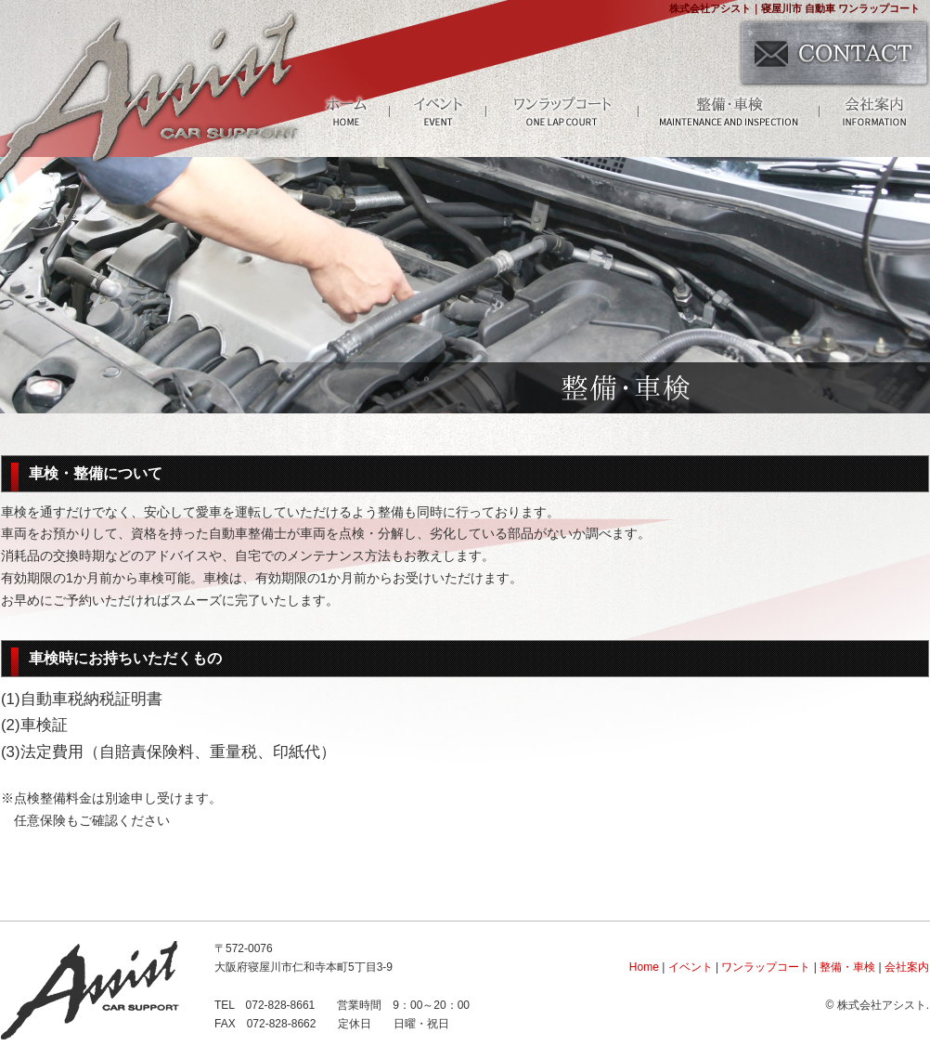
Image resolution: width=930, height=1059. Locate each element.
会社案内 (874, 111)
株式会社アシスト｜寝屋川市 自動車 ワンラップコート (794, 8)
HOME (346, 111)
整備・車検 (729, 111)
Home (644, 967)
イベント (438, 111)
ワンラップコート (562, 111)
